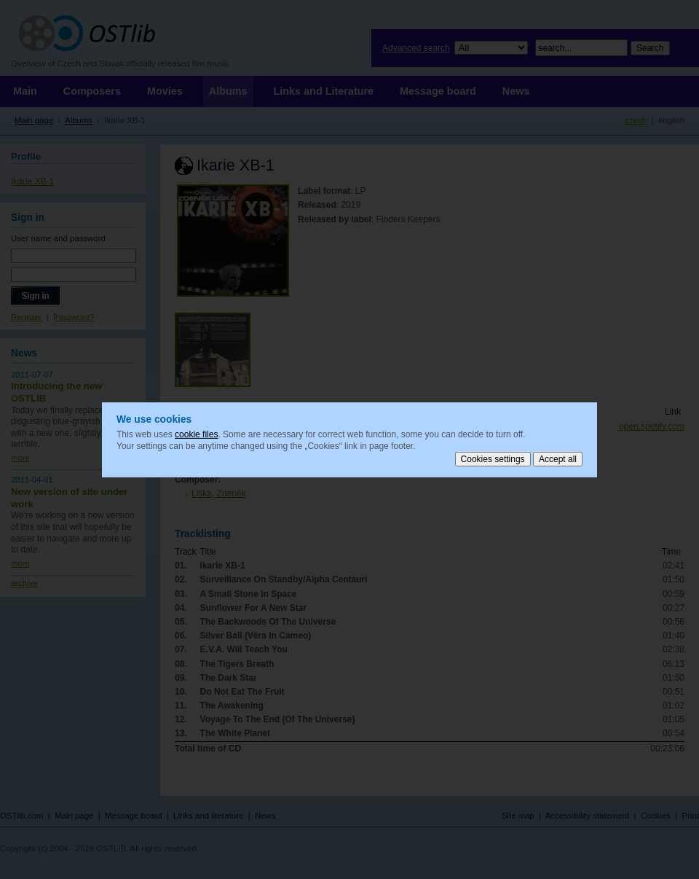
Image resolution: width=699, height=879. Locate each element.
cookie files (196, 434)
